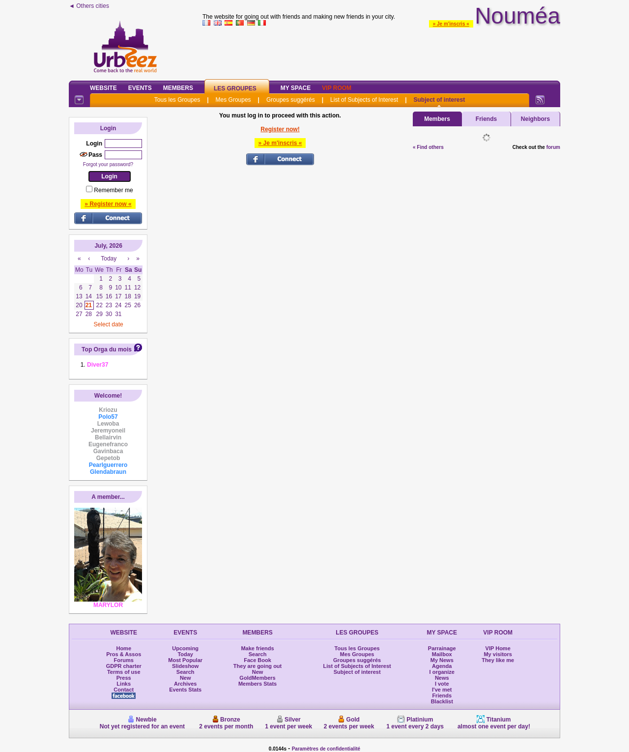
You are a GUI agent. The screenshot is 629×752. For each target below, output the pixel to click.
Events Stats (185, 690)
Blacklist (442, 701)
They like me (498, 660)
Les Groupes (235, 88)
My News (442, 660)
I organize (442, 672)
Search (185, 672)
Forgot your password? (108, 164)
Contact (124, 690)
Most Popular (185, 660)
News (442, 678)
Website (103, 88)
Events (140, 88)
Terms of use (124, 672)
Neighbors (535, 119)
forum (553, 147)
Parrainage (442, 648)
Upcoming (185, 648)
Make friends (257, 648)
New (185, 678)
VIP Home (498, 648)
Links (123, 684)
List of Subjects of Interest (364, 99)
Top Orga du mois (107, 349)
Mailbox (442, 654)
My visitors (498, 654)
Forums (124, 660)
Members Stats (257, 684)
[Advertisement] (381, 51)
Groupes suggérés (290, 99)
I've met (442, 690)
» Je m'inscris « (451, 24)
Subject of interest (439, 99)
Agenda (442, 666)
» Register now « (108, 204)
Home (123, 648)
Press (123, 678)
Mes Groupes (233, 99)
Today (185, 654)
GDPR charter (124, 666)
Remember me (113, 190)
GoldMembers (257, 678)
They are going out (257, 666)
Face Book (257, 660)
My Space (296, 88)
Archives (185, 684)
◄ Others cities (89, 5)
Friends (486, 119)
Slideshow (185, 666)
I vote (442, 684)
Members (178, 88)
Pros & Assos (123, 654)
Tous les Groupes (177, 99)
